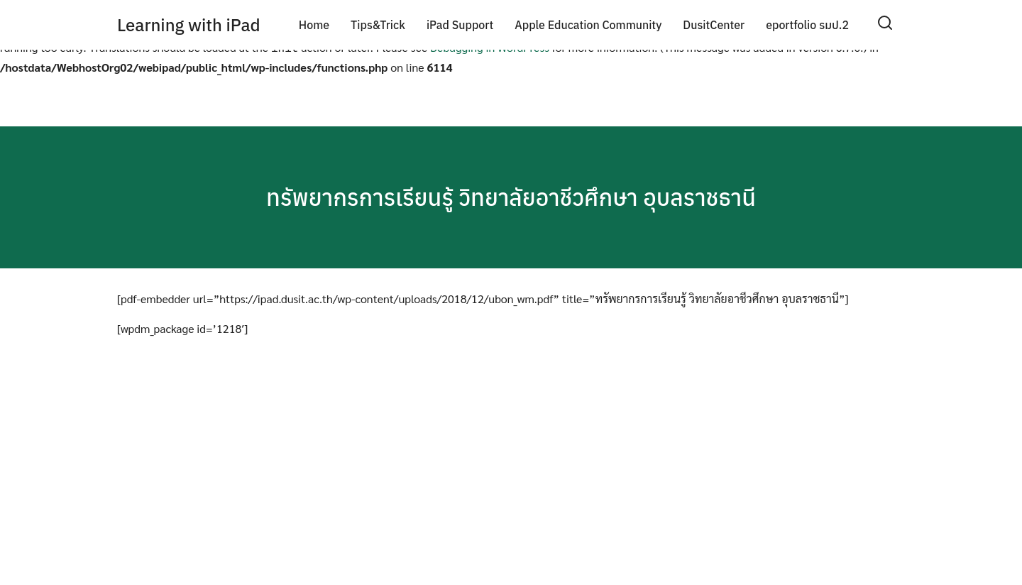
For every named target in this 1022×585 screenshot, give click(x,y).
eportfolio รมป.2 (807, 25)
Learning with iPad (188, 24)
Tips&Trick (378, 25)
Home (314, 25)
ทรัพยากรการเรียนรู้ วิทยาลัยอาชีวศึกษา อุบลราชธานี (511, 194)
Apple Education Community (588, 25)
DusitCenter (713, 25)
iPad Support (460, 25)
